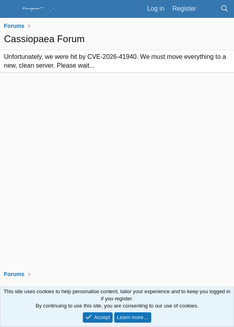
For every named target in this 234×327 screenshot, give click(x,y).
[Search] (224, 8)
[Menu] (11, 9)
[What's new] (208, 8)
